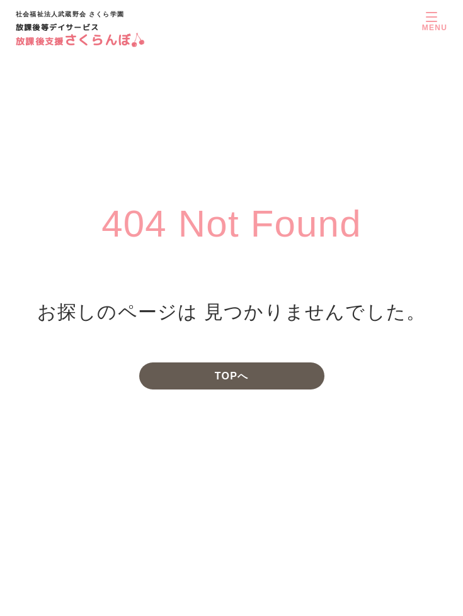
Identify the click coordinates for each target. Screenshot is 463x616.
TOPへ (231, 376)
